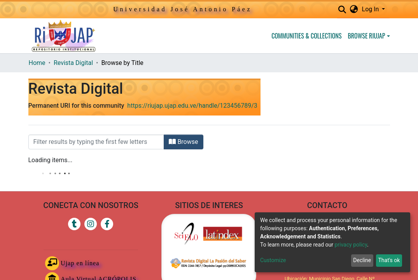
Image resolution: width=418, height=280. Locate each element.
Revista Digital (73, 62)
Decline (362, 260)
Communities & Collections (306, 35)
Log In (371, 9)
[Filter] (96, 142)
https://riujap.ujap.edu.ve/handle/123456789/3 (192, 105)
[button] (354, 9)
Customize (273, 260)
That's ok (389, 260)
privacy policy (350, 245)
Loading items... (50, 160)
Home (37, 62)
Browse (183, 141)
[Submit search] (342, 10)
